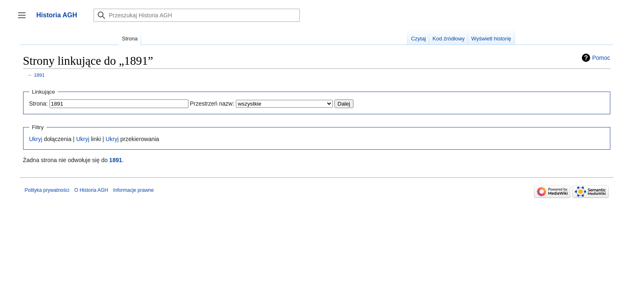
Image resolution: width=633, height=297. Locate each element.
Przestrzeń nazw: (212, 103)
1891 (39, 75)
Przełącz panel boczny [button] (24, 19)
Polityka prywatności (47, 190)
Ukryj (35, 139)
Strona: (38, 103)
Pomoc (601, 57)
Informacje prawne (133, 190)
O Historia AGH (91, 190)
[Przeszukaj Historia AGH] (197, 15)
